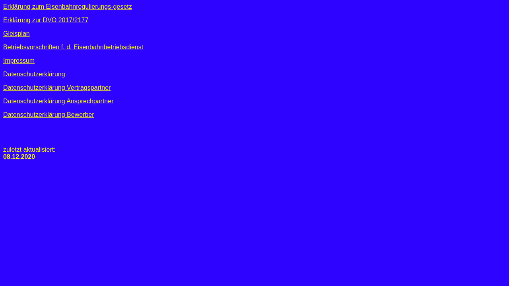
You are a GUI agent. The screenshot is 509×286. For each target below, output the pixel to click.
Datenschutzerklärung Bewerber (48, 114)
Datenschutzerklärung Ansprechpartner (58, 101)
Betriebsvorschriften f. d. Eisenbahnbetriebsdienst (73, 47)
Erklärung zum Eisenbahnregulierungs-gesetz (67, 6)
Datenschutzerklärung (34, 74)
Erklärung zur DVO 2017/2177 (45, 20)
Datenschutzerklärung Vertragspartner (57, 87)
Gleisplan (16, 33)
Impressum (19, 60)
